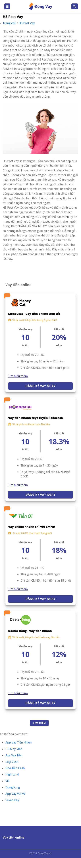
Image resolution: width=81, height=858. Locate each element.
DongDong (12, 787)
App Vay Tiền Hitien (18, 742)
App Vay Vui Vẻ (15, 794)
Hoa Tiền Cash (15, 768)
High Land (12, 774)
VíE (7, 781)
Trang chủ (10, 23)
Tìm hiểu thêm (18, 376)
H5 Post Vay (27, 23)
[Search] (74, 6)
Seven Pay (12, 800)
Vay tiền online (13, 837)
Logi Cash (11, 762)
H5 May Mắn (13, 749)
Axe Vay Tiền (13, 755)
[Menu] (7, 6)
